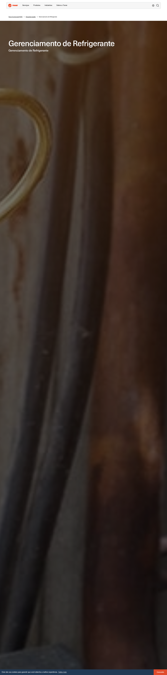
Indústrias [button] (48, 5)
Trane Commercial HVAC (15, 17)
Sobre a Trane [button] (62, 5)
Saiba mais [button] (62, 672)
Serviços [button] (25, 5)
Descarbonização (31, 17)
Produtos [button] (36, 5)
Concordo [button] (160, 672)
